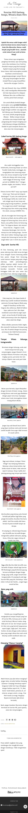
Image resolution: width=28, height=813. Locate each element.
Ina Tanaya (14, 4)
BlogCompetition (10, 723)
